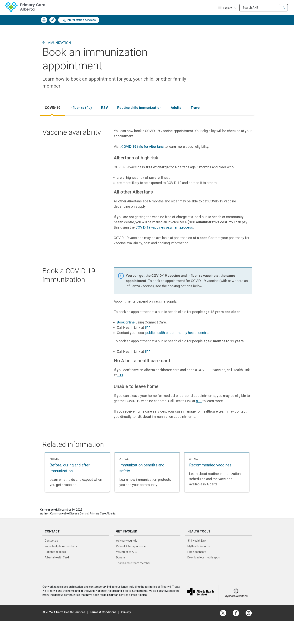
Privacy (126, 612)
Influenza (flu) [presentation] (81, 108)
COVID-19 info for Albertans (142, 146)
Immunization (59, 43)
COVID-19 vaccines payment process (164, 227)
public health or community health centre (176, 333)
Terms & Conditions (103, 612)
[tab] (52, 107)
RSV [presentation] (104, 108)
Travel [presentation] (196, 108)
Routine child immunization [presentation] (139, 108)
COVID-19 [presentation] (52, 108)
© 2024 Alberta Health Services (63, 612)
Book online (126, 322)
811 (148, 327)
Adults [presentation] (176, 108)
